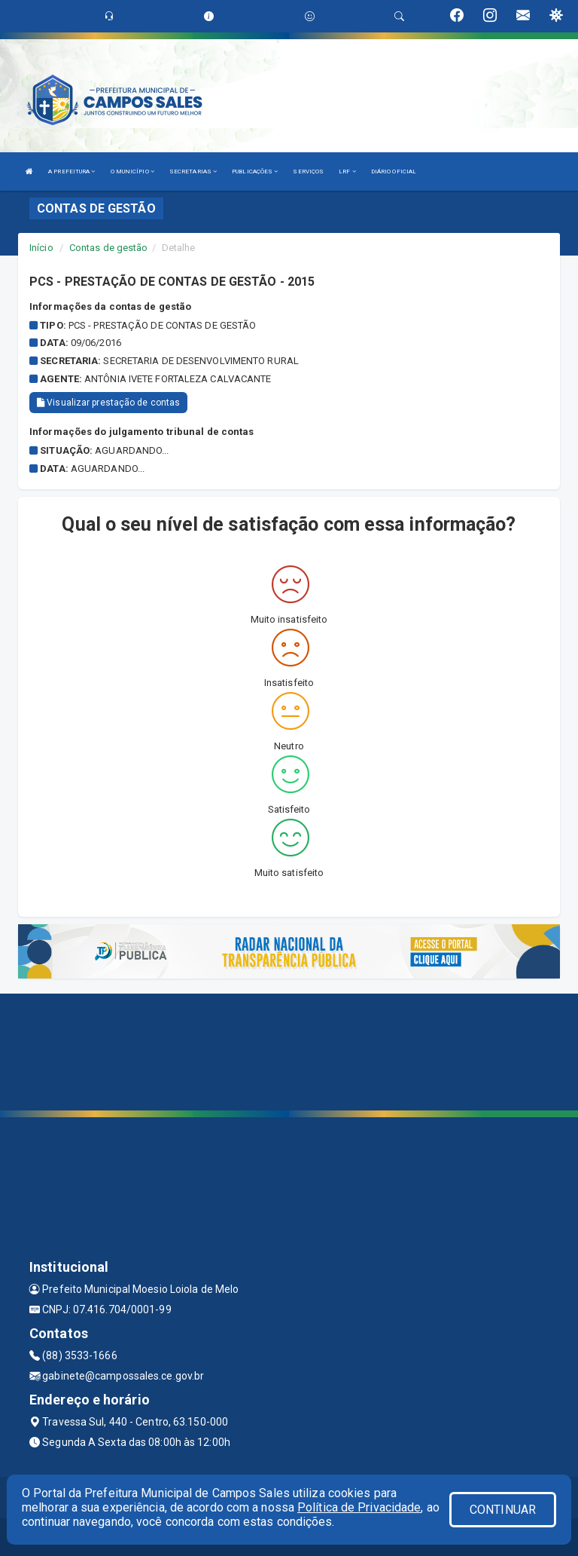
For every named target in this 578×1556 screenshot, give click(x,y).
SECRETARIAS (193, 171)
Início (41, 247)
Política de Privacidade (359, 1507)
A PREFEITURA (71, 171)
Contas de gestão (108, 247)
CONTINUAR (503, 1509)
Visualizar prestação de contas (108, 402)
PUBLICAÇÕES (255, 171)
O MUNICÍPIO (132, 171)
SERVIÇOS (308, 171)
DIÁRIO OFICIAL (393, 171)
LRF (347, 171)
